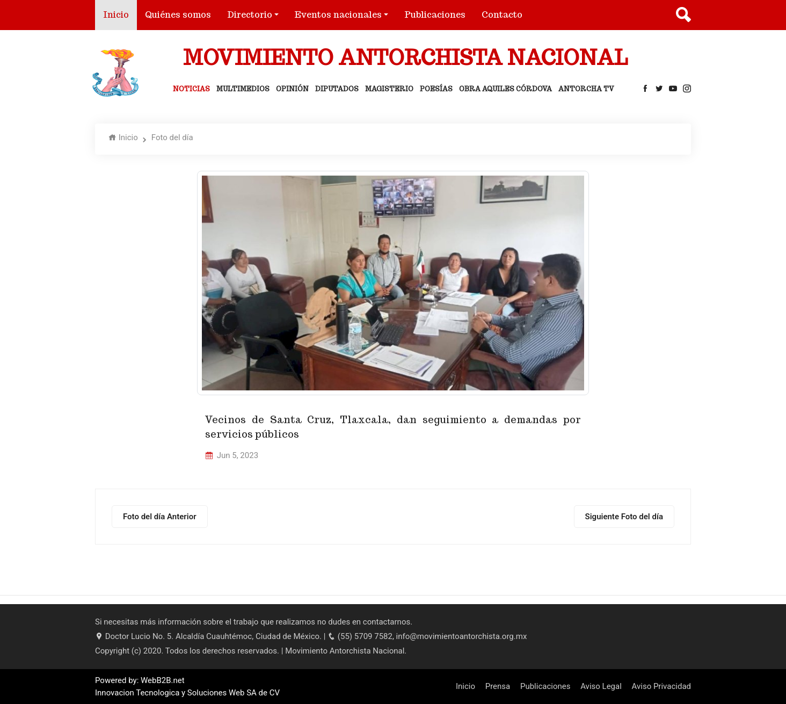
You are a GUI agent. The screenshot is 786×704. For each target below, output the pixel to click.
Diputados (337, 89)
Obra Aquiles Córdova (505, 89)
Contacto (502, 14)
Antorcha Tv (586, 89)
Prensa (498, 686)
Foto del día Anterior (159, 516)
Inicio (120, 14)
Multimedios (243, 89)
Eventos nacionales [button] (338, 14)
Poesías (436, 89)
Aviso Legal (601, 686)
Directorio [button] (249, 14)
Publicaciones (434, 14)
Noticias (191, 89)
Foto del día (172, 137)
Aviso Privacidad (661, 686)
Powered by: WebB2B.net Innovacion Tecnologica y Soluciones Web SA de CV (187, 687)
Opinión (292, 89)
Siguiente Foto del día (624, 516)
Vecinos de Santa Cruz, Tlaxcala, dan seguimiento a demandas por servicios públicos (393, 426)
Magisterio (389, 89)
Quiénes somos (178, 14)
